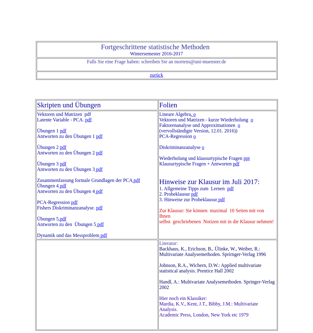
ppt (247, 158)
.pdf (62, 218)
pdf (88, 119)
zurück (156, 75)
